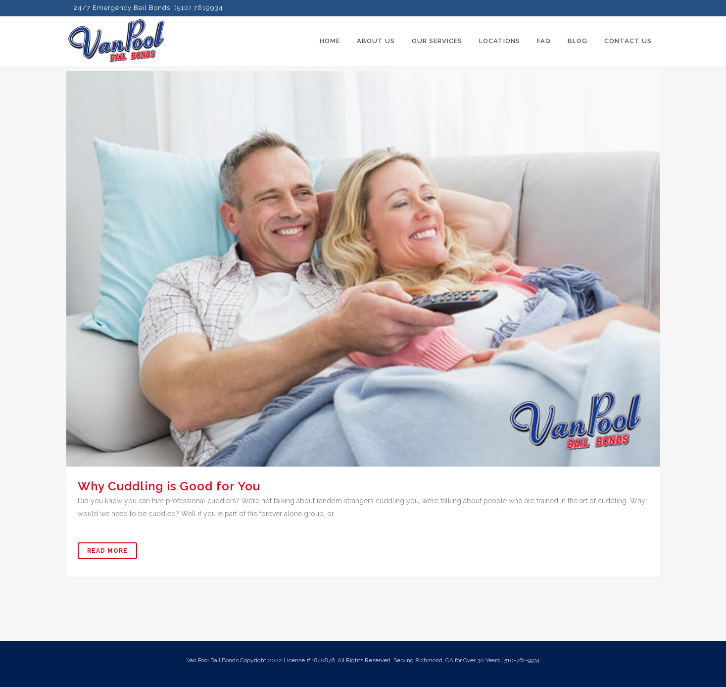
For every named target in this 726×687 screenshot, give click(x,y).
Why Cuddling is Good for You (169, 486)
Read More (107, 550)
